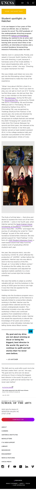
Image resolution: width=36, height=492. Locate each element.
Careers (5, 431)
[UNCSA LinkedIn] (26, 466)
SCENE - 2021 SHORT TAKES (14, 11)
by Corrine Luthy (7, 387)
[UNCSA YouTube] (14, 466)
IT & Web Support (8, 442)
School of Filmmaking (19, 36)
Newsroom (6, 450)
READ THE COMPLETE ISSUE (10, 392)
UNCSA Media (6, 461)
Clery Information (19, 485)
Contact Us (18, 419)
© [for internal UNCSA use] (14, 480)
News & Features (8, 458)
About (4, 427)
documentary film (11, 100)
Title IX (28, 483)
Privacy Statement (12, 483)
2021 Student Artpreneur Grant (20, 240)
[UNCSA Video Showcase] (32, 466)
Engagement (6, 454)
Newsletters (7, 438)
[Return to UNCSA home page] (7, 3)
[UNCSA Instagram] (2, 466)
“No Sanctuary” (10, 98)
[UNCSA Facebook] (8, 466)
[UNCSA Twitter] (20, 466)
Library (5, 446)
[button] (22, 3)
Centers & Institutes (10, 435)
